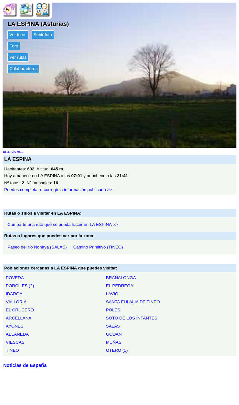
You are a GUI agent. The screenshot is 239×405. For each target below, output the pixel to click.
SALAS (113, 326)
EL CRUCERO (20, 310)
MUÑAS (113, 342)
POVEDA (15, 277)
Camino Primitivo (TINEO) (98, 247)
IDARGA (14, 293)
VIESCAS (15, 342)
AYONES (15, 326)
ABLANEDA (17, 334)
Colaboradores (23, 68)
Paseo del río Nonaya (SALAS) (37, 247)
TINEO (12, 350)
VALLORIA (16, 301)
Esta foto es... (13, 151)
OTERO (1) (117, 350)
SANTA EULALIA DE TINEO (133, 301)
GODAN (114, 334)
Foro (13, 46)
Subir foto (43, 34)
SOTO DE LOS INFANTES (131, 318)
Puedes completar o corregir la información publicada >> (58, 189)
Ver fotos (17, 34)
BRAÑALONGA (121, 277)
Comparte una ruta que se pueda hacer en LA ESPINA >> (62, 224)
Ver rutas (17, 57)
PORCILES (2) (20, 285)
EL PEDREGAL (121, 285)
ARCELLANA (18, 318)
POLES (113, 310)
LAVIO (112, 293)
